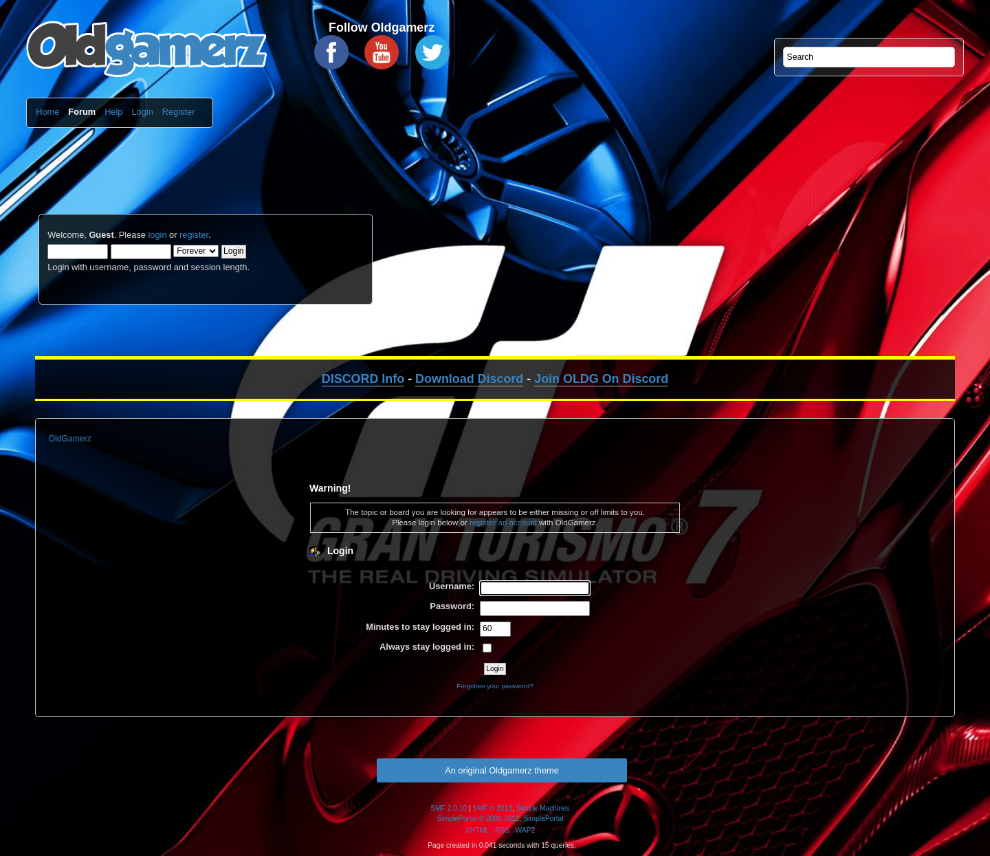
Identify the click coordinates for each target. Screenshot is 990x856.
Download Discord (469, 379)
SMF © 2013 (493, 808)
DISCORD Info (363, 379)
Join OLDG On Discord (601, 379)
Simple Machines (543, 808)
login (157, 235)
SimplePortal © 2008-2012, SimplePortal (500, 818)
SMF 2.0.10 (448, 808)
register (193, 235)
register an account (503, 522)
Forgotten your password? (494, 686)
